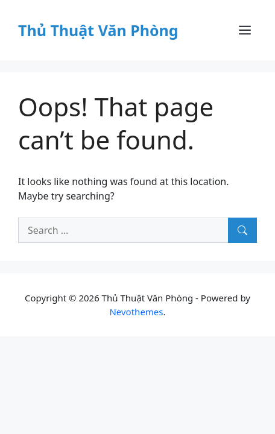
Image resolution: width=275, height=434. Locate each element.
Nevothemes (136, 312)
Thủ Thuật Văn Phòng (98, 30)
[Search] (242, 230)
